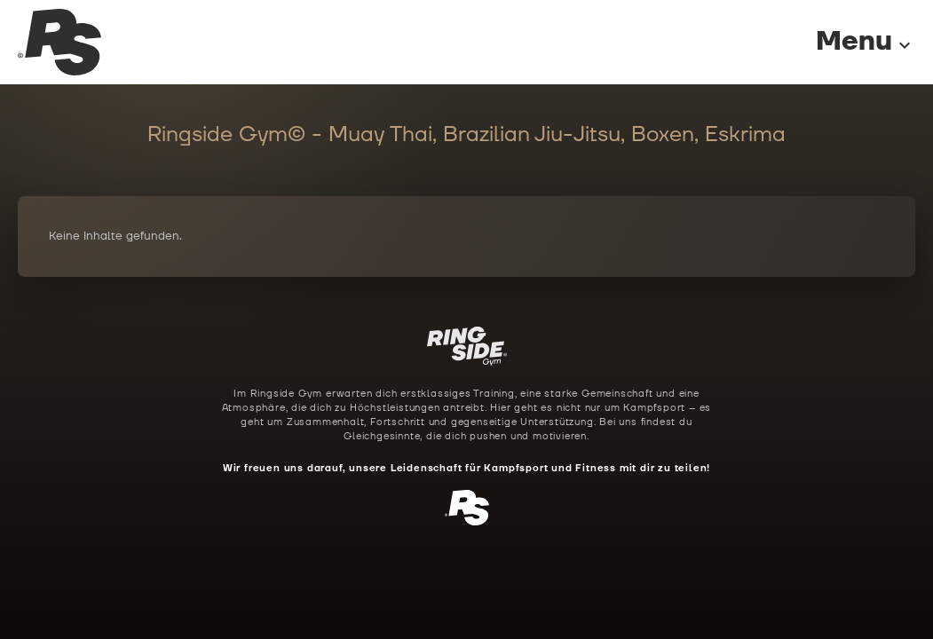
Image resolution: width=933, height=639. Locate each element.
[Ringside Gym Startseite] (59, 42)
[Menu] (847, 42)
